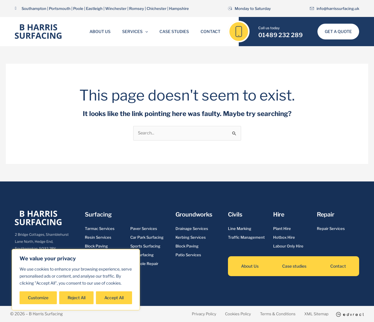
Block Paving (96, 246)
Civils (235, 214)
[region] (76, 279)
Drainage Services (191, 228)
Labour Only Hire (288, 246)
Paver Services (143, 228)
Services (137, 31)
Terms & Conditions (268, 313)
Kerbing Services (190, 237)
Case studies (294, 266)
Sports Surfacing (145, 246)
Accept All (114, 297)
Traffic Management (246, 237)
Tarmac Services (100, 228)
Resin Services (98, 237)
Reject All (76, 297)
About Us (105, 31)
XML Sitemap (311, 313)
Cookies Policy (223, 313)
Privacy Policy (184, 313)
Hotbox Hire (284, 237)
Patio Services (188, 255)
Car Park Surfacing (147, 237)
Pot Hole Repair (144, 264)
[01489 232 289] (239, 31)
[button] (147, 31)
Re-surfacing (142, 255)
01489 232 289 (280, 35)
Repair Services (331, 228)
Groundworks (193, 214)
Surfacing (98, 214)
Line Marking (239, 228)
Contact (205, 31)
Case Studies (172, 31)
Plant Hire (282, 228)
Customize (38, 297)
